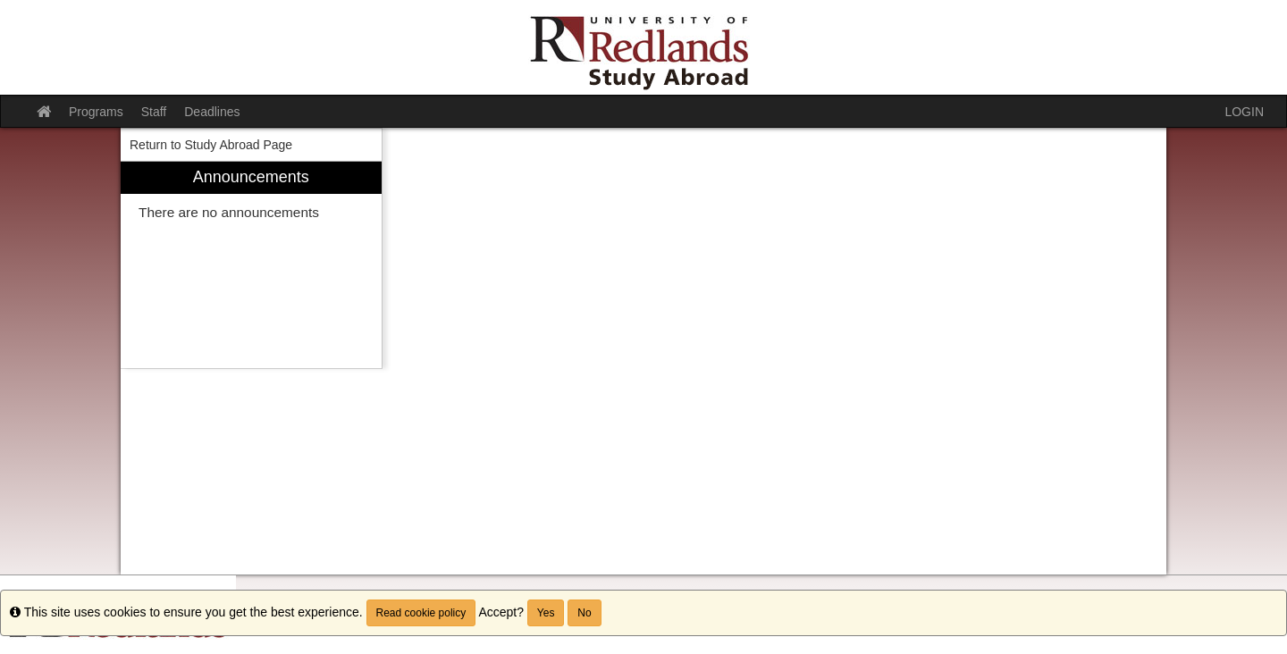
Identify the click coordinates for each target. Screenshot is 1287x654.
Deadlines (212, 112)
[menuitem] (251, 265)
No (584, 613)
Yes (546, 613)
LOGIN (1244, 112)
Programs (96, 112)
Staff (154, 112)
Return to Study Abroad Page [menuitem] (211, 145)
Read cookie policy (421, 613)
